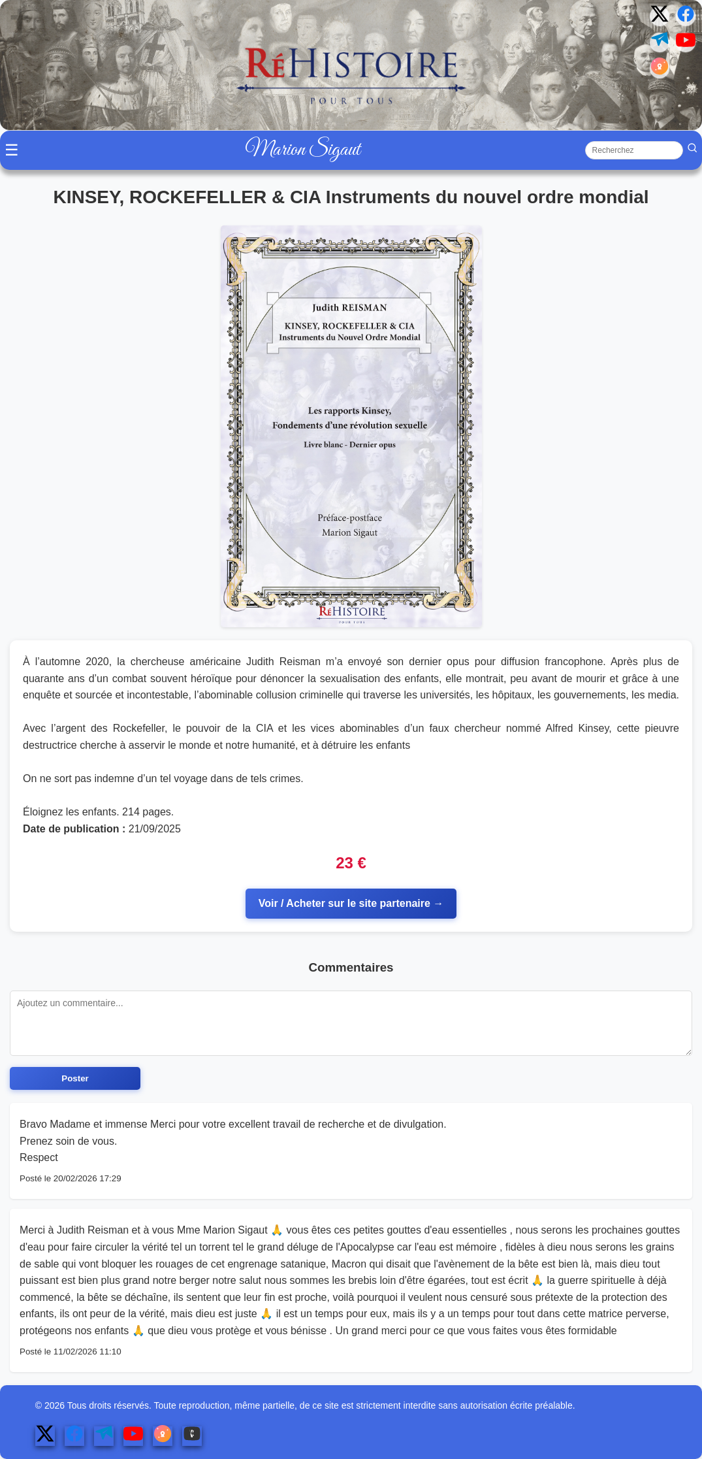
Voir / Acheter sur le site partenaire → (351, 903)
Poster (74, 1078)
